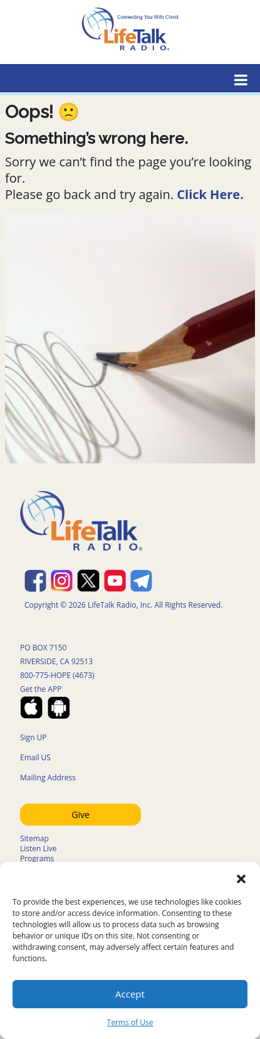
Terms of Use (130, 1022)
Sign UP (33, 737)
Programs (37, 858)
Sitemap (34, 838)
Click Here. (210, 194)
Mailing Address (48, 777)
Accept (130, 994)
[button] (241, 877)
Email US (35, 757)
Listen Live (38, 848)
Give (80, 815)
